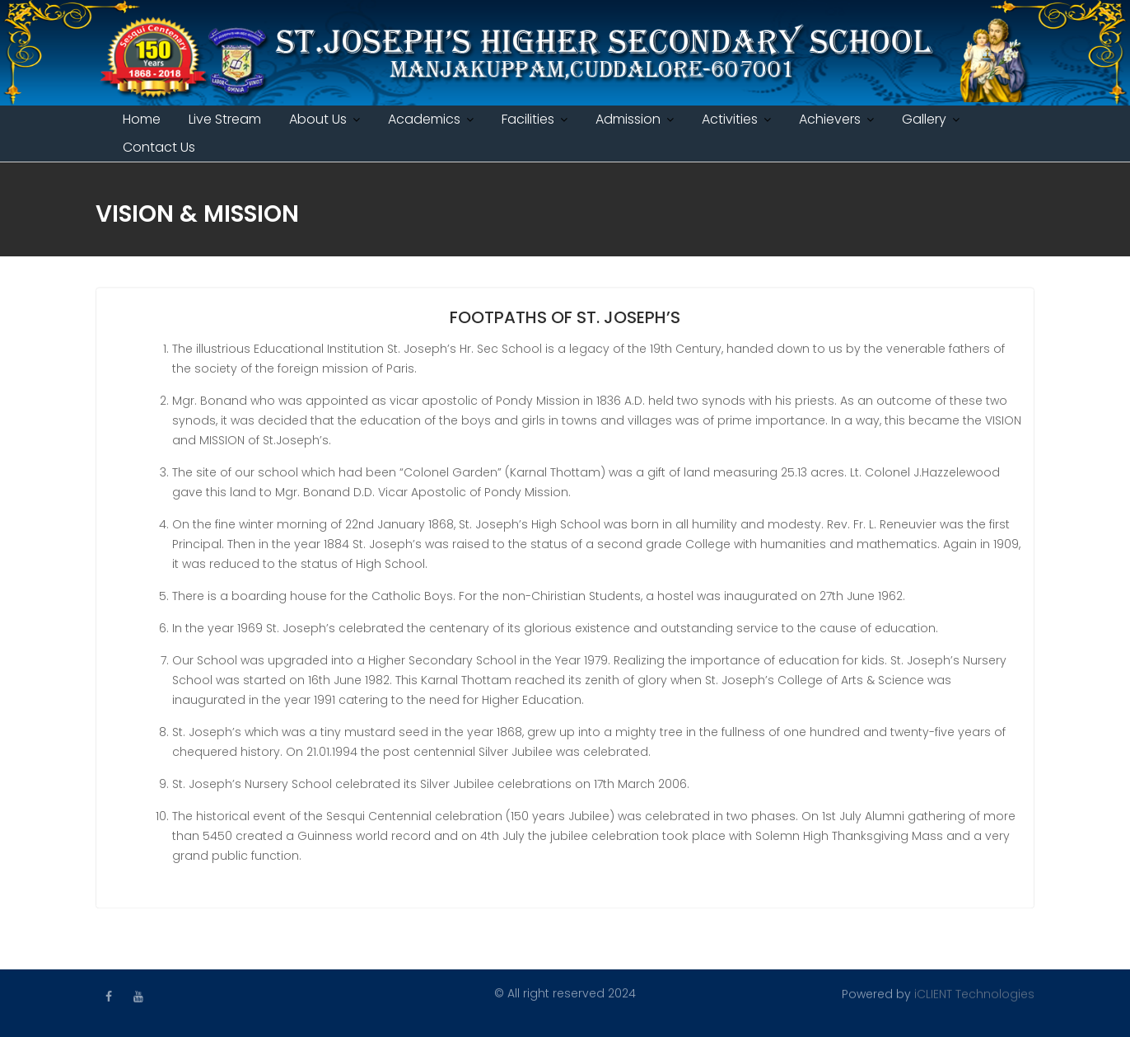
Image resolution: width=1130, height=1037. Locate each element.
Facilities (528, 119)
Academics (424, 119)
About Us (318, 119)
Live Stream (225, 119)
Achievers (830, 119)
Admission (628, 119)
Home (142, 119)
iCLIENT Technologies (974, 993)
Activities (730, 119)
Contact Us (159, 147)
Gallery (924, 119)
